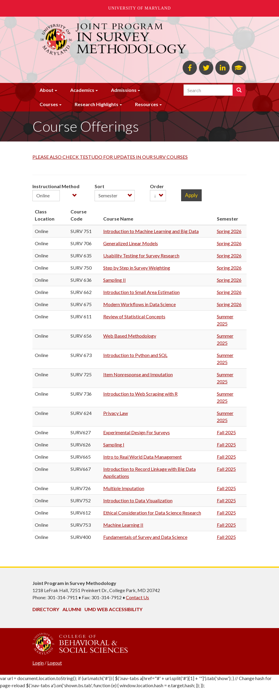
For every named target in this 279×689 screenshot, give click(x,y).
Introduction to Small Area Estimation (141, 292)
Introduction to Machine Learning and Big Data (151, 231)
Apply (191, 195)
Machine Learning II (123, 525)
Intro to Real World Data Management (142, 457)
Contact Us (137, 597)
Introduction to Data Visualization (138, 500)
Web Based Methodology (129, 336)
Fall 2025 (226, 432)
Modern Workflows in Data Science (139, 304)
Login (38, 663)
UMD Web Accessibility (113, 609)
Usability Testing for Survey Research (141, 255)
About (47, 90)
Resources (146, 104)
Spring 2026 (229, 231)
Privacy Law (115, 413)
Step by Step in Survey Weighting (136, 267)
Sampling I (113, 444)
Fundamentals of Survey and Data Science (145, 537)
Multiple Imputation (123, 488)
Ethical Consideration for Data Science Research (152, 512)
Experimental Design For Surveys (136, 432)
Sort (99, 186)
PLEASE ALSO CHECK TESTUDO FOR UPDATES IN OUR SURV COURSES (110, 157)
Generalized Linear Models (130, 243)
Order (157, 186)
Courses (49, 104)
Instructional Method (55, 186)
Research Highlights (96, 104)
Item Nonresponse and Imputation (138, 374)
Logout (54, 663)
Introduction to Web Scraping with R (140, 394)
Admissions (124, 90)
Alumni (71, 609)
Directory (45, 609)
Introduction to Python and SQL (135, 355)
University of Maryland (139, 8)
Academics (82, 90)
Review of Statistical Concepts (134, 316)
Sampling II (114, 280)
